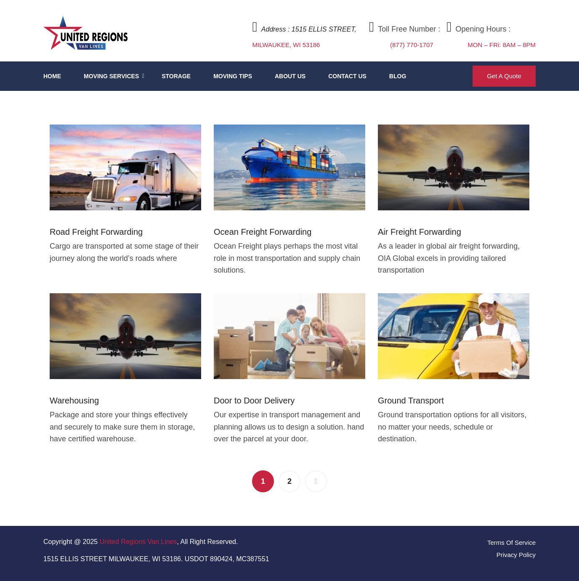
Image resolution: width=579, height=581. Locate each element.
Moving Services (111, 76)
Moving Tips (232, 76)
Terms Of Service (511, 542)
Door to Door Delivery (254, 400)
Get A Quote (504, 76)
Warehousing (74, 400)
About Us (290, 76)
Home (52, 76)
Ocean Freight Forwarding (262, 231)
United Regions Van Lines (138, 541)
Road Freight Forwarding (96, 231)
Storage (176, 76)
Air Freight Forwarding (419, 231)
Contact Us (347, 76)
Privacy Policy (516, 554)
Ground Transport (411, 400)
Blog (397, 76)
